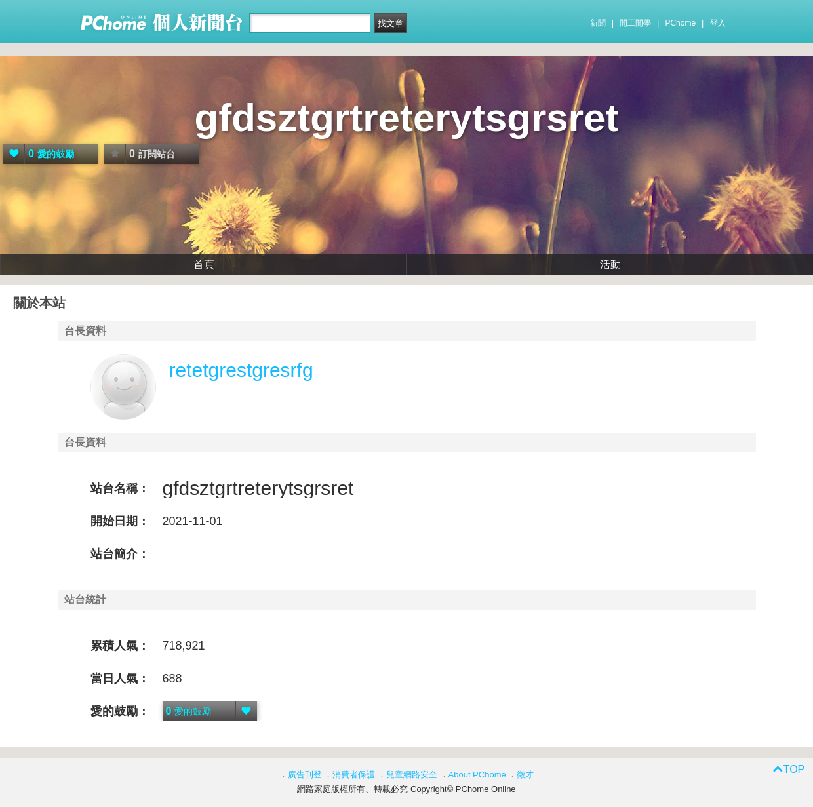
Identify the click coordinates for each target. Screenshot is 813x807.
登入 (718, 23)
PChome (680, 23)
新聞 (598, 23)
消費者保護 (353, 774)
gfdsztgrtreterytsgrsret (407, 118)
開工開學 (635, 23)
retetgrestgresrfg (241, 370)
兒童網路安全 (411, 774)
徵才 (525, 774)
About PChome (477, 774)
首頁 (203, 264)
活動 (610, 264)
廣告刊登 (305, 774)
